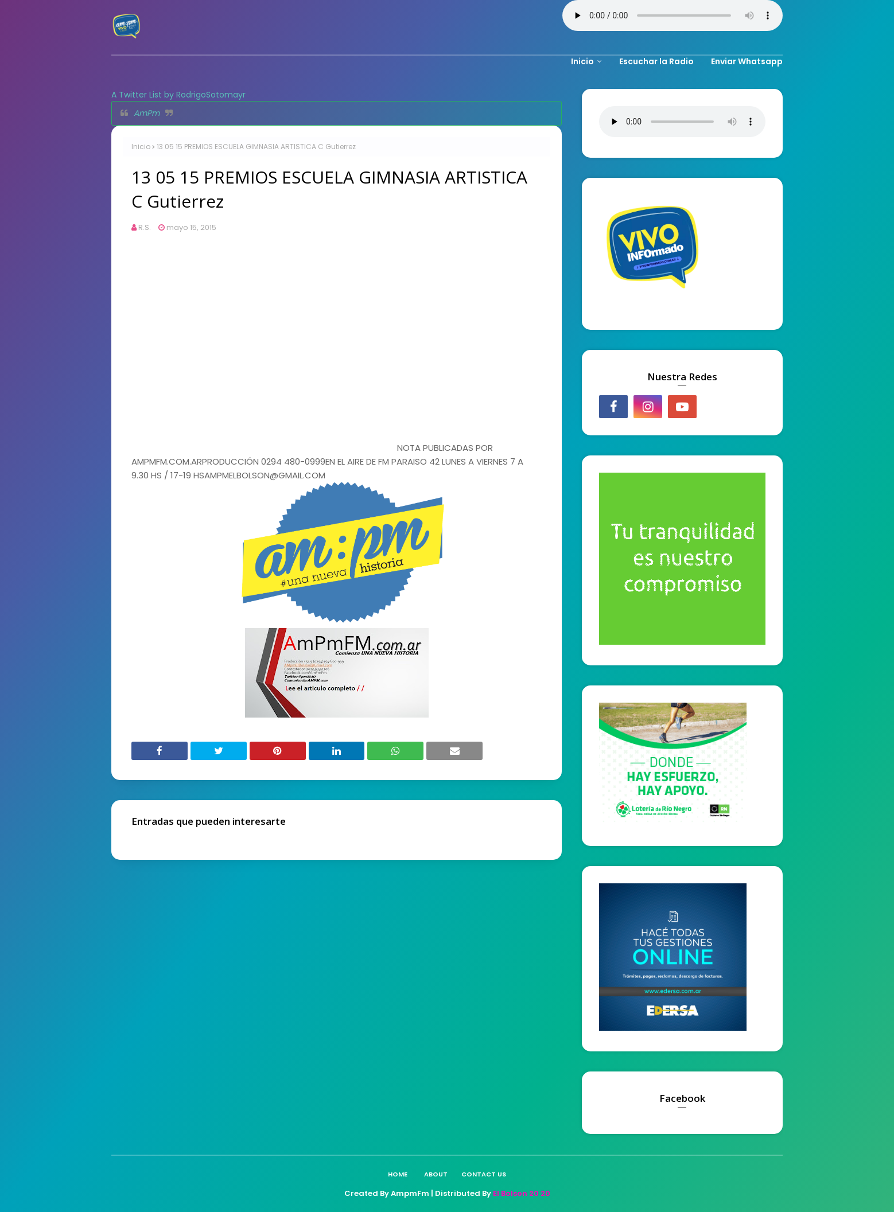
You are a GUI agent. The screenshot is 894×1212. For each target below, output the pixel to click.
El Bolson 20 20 (521, 1193)
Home (397, 1174)
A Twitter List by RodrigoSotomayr (178, 94)
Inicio (140, 146)
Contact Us (483, 1174)
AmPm (147, 113)
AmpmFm (410, 1193)
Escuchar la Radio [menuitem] (656, 61)
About (436, 1174)
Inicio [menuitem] (582, 61)
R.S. (144, 227)
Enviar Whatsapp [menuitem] (747, 61)
